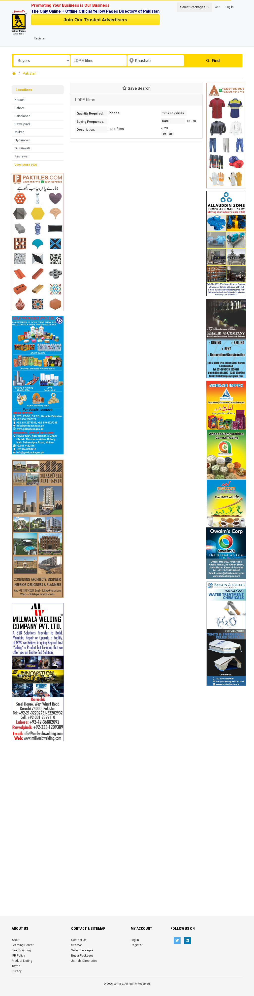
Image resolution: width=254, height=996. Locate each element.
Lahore (20, 108)
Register (39, 38)
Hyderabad (23, 140)
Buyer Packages (82, 955)
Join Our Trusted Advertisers (95, 19)
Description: (86, 129)
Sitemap (76, 945)
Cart (218, 7)
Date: (165, 121)
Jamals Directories (84, 961)
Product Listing (22, 961)
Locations (24, 90)
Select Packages (193, 7)
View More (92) (25, 165)
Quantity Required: (90, 113)
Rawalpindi (23, 124)
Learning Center (22, 945)
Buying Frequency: (90, 121)
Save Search (136, 88)
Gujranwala (23, 148)
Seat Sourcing (21, 950)
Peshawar (22, 156)
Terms (16, 966)
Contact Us (79, 940)
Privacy (17, 971)
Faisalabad (23, 116)
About (16, 940)
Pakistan (29, 73)
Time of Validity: (173, 113)
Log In (229, 7)
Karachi (20, 100)
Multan (19, 132)
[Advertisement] (38, 815)
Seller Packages (82, 950)
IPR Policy (18, 955)
